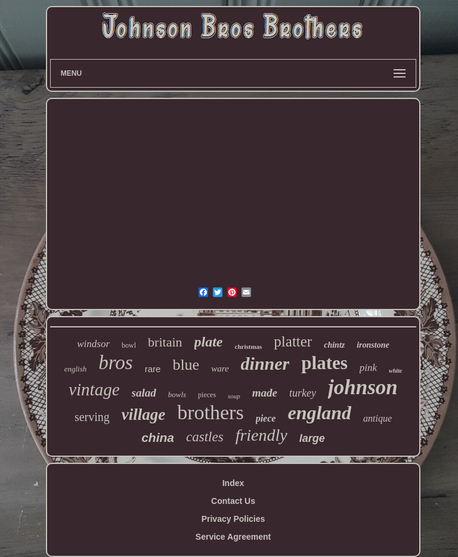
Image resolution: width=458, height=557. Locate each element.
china (157, 437)
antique (377, 418)
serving (92, 416)
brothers (210, 412)
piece (266, 418)
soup (234, 396)
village (143, 414)
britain (165, 342)
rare (153, 369)
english (75, 368)
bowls (177, 394)
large (312, 438)
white (395, 370)
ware (219, 368)
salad (144, 392)
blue (185, 364)
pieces (207, 395)
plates (324, 362)
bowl (129, 345)
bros (115, 362)
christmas (248, 346)
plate (208, 341)
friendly (261, 435)
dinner (265, 363)
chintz (334, 345)
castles (205, 436)
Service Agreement (233, 536)
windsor (93, 343)
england (319, 412)
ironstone (373, 345)
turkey (302, 393)
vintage (94, 389)
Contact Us (233, 501)
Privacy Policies (233, 519)
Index (233, 483)
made (264, 392)
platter (293, 341)
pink (368, 367)
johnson (363, 387)
